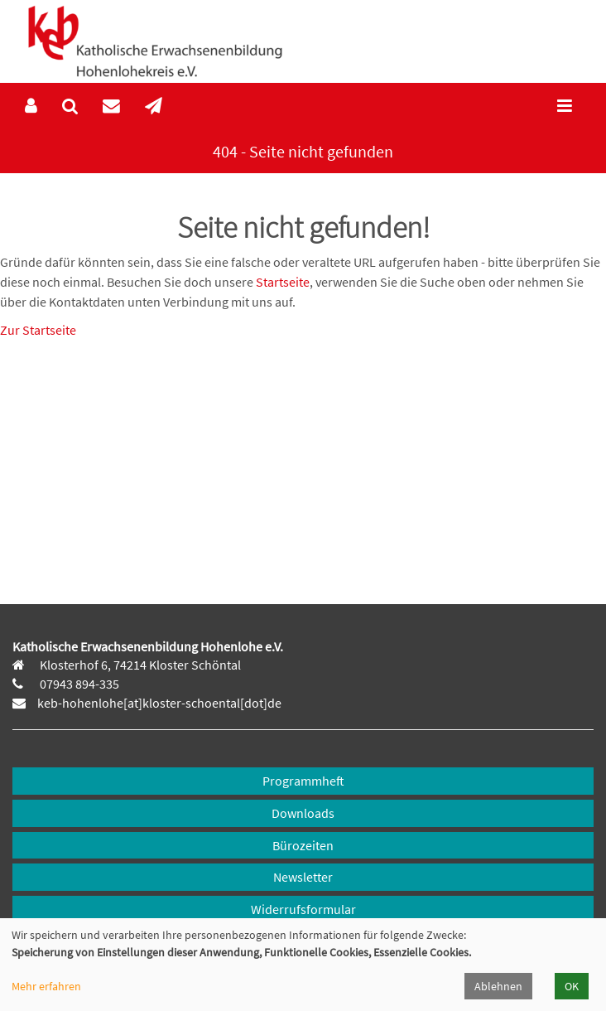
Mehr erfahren (46, 986)
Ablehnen (498, 986)
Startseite (283, 281)
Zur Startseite (38, 330)
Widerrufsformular (303, 909)
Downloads (303, 813)
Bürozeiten (303, 845)
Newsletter (303, 876)
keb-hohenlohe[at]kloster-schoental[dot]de (159, 702)
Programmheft (303, 780)
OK (572, 986)
